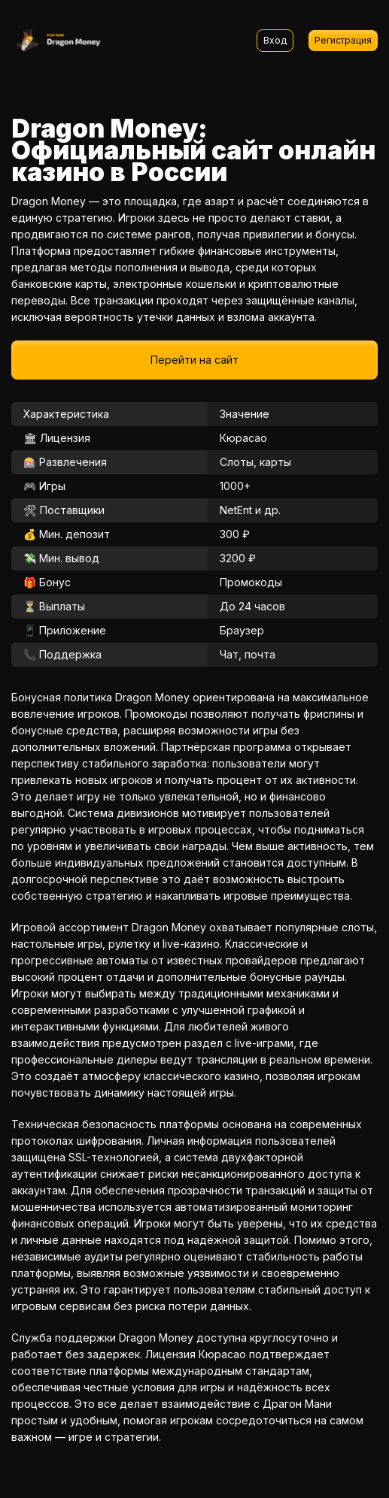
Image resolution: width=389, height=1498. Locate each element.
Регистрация (343, 40)
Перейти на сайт (194, 359)
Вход (275, 40)
